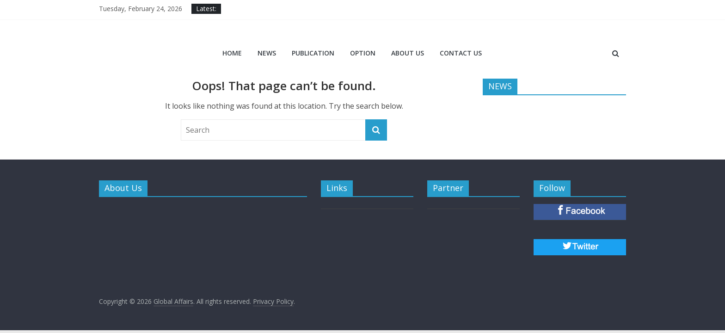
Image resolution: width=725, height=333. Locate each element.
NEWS (267, 53)
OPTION (362, 53)
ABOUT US (407, 53)
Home (232, 53)
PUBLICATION (313, 53)
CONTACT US (461, 53)
